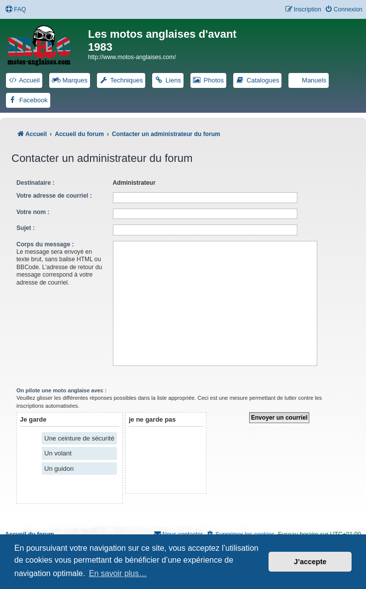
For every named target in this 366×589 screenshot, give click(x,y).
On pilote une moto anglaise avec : (61, 390)
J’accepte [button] (310, 562)
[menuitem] (15, 9)
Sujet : (25, 227)
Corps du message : (45, 244)
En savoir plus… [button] (118, 573)
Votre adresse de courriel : (54, 195)
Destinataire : (35, 182)
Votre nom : (32, 212)
